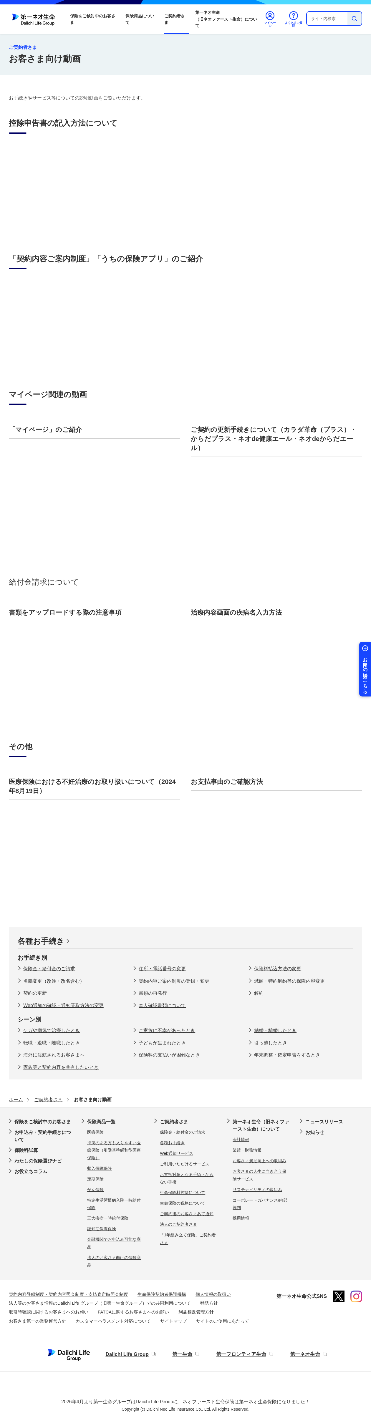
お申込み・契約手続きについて (42, 1136)
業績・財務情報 (247, 1150)
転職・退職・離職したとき (51, 1042)
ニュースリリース (324, 1121)
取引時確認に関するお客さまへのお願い (48, 1311)
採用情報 (241, 1218)
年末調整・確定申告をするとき (287, 1054)
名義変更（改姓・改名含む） (54, 981)
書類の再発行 (153, 993)
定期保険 (95, 1179)
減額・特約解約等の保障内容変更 (289, 981)
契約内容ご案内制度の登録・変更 (174, 981)
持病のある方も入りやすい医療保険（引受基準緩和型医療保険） (114, 1150)
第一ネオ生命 (305, 1354)
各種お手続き (41, 941)
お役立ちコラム (30, 1171)
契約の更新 (35, 993)
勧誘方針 (209, 1303)
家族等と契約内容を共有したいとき (61, 1067)
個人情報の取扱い (213, 1294)
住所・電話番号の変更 (162, 968)
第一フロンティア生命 (241, 1354)
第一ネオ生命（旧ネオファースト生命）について (226, 19)
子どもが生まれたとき (162, 1042)
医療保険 (95, 1132)
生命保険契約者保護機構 (162, 1294)
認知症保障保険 (101, 1228)
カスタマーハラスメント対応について (113, 1321)
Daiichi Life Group (126, 1354)
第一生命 (182, 1354)
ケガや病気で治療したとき (51, 1030)
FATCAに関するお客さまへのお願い (133, 1311)
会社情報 (241, 1139)
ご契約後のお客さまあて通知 (186, 1213)
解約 (259, 993)
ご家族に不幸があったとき (167, 1030)
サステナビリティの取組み (257, 1189)
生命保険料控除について (182, 1192)
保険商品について (139, 19)
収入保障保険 (99, 1168)
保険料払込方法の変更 (277, 968)
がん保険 (95, 1189)
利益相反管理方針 (196, 1311)
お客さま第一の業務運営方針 (37, 1321)
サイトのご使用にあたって (222, 1321)
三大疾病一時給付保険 (107, 1218)
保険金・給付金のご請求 (49, 968)
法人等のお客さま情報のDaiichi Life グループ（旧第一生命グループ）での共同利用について (100, 1303)
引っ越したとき (270, 1042)
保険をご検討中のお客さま (92, 19)
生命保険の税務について (182, 1203)
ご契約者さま (174, 19)
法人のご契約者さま (178, 1224)
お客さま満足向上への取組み (259, 1160)
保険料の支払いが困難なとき (169, 1054)
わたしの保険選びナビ (38, 1160)
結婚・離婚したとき (275, 1030)
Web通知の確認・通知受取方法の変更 (63, 1005)
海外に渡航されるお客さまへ (54, 1054)
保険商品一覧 (101, 1121)
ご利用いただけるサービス (184, 1164)
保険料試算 (26, 1150)
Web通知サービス (176, 1153)
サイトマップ (173, 1321)
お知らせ (314, 1132)
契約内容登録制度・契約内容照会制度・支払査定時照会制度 (68, 1294)
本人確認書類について (162, 1005)
